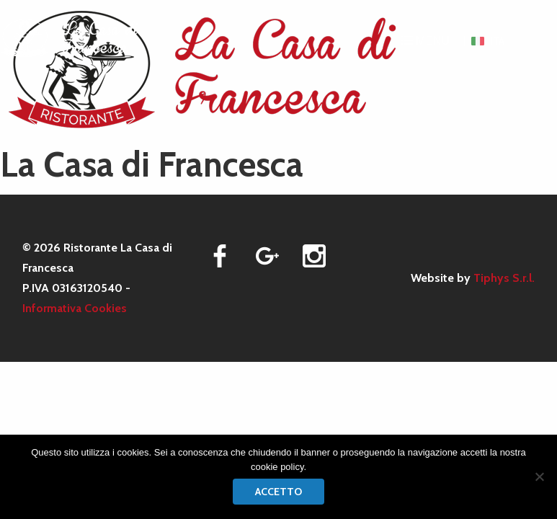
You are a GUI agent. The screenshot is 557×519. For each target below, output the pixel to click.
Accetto (278, 491)
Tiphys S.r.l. (504, 278)
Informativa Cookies (74, 308)
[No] (539, 476)
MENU (425, 41)
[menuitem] (487, 41)
